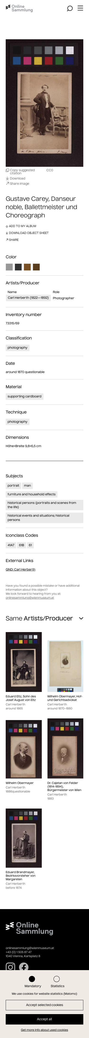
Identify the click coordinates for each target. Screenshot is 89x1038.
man (27, 486)
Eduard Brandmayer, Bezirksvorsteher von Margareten (20, 876)
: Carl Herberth (20, 569)
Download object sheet (27, 233)
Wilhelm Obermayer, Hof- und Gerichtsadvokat (65, 698)
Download (15, 178)
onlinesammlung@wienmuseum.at (30, 598)
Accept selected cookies (44, 1005)
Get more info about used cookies (44, 1030)
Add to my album (21, 226)
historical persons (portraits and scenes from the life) (42, 505)
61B (21, 545)
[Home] (19, 8)
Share (12, 240)
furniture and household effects (32, 494)
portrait (13, 486)
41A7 (11, 545)
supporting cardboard (25, 396)
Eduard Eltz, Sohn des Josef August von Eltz (21, 698)
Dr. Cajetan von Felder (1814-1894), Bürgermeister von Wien (64, 786)
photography (18, 348)
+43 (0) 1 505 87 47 (19, 952)
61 (30, 545)
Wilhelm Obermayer (20, 783)
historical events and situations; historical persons (38, 518)
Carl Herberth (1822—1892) (28, 298)
